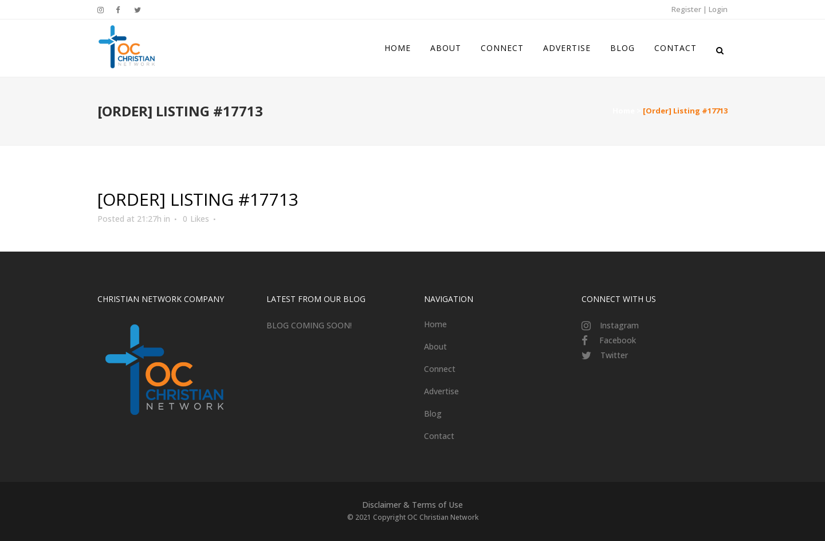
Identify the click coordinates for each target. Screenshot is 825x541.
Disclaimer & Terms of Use (412, 504)
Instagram (619, 325)
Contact (439, 435)
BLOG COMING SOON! (309, 325)
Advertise (441, 391)
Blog (433, 413)
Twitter (614, 355)
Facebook (617, 340)
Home (623, 110)
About (435, 346)
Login (718, 9)
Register (686, 9)
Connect (439, 368)
